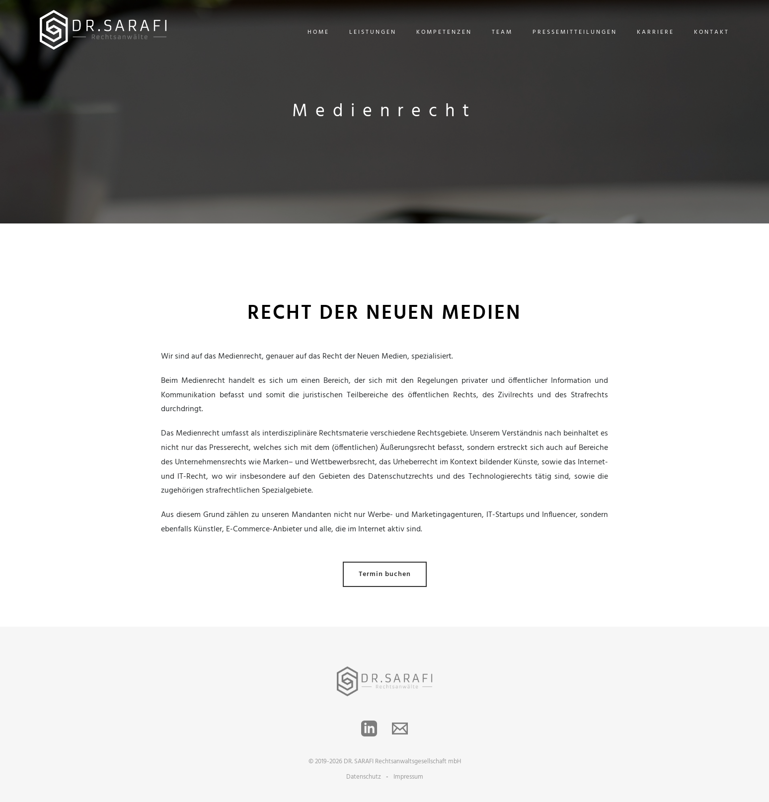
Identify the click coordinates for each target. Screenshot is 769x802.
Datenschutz (363, 777)
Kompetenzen (444, 32)
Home (318, 32)
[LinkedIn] (369, 728)
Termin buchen (385, 574)
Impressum (408, 777)
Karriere (655, 32)
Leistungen (372, 32)
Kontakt (711, 32)
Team (502, 32)
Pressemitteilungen (575, 32)
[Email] (400, 728)
